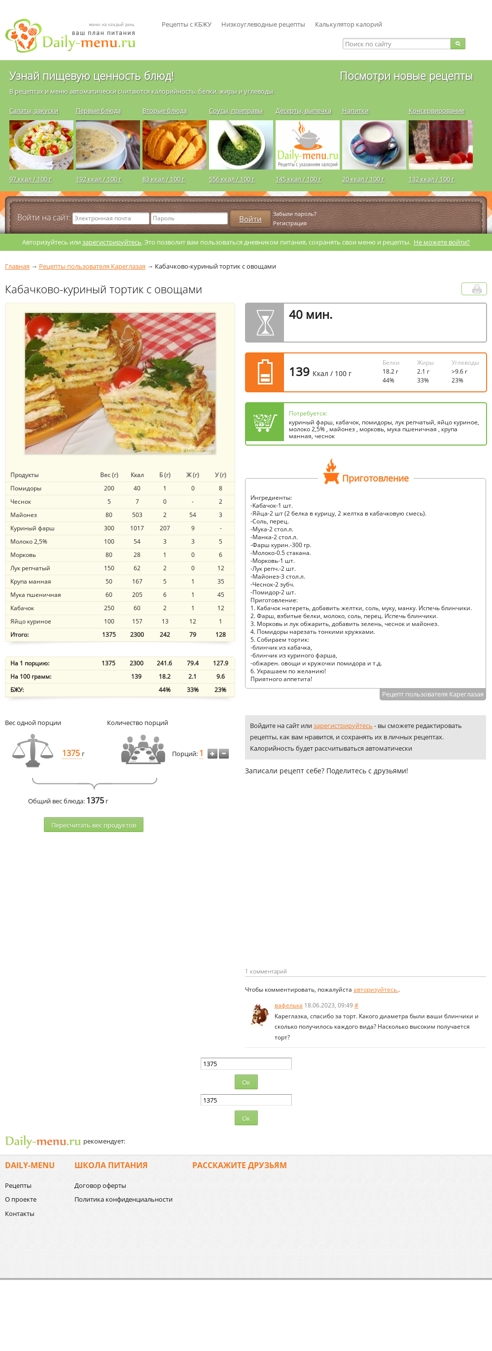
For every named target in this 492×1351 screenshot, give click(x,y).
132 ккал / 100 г (432, 178)
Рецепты (18, 1185)
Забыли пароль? (294, 213)
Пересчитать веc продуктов (93, 825)
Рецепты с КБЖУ (186, 24)
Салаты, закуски (33, 110)
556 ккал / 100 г (232, 178)
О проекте (20, 1199)
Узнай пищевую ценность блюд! (91, 75)
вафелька (289, 1005)
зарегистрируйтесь (111, 242)
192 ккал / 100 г (99, 178)
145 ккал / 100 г (298, 178)
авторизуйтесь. (375, 989)
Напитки (355, 110)
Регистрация (290, 223)
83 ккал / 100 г (163, 178)
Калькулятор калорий (348, 24)
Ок (246, 1082)
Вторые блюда (164, 110)
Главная (17, 266)
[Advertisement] (328, 887)
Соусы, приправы (236, 110)
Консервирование (436, 110)
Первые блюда (98, 110)
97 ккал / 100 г (30, 178)
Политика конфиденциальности (123, 1199)
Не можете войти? (442, 242)
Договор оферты (100, 1185)
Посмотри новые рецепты (406, 75)
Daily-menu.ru (76, 36)
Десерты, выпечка (303, 110)
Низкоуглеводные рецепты (263, 24)
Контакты (20, 1213)
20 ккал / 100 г (363, 178)
